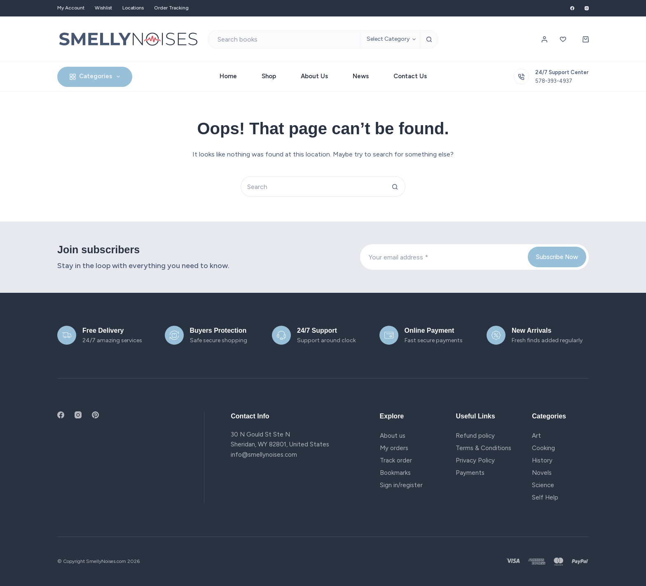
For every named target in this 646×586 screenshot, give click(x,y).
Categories (96, 77)
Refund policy (475, 435)
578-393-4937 (553, 81)
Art (536, 435)
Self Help (545, 497)
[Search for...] (284, 39)
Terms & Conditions (483, 448)
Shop (269, 76)
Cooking (543, 448)
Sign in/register (401, 485)
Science (543, 485)
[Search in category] (390, 39)
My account (70, 8)
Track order (396, 460)
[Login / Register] (544, 39)
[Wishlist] (563, 39)
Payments (470, 472)
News (361, 76)
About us (392, 435)
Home (228, 76)
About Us (314, 76)
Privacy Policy (475, 460)
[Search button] (429, 39)
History (542, 460)
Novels (542, 472)
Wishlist (103, 8)
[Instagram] (587, 8)
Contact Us (410, 76)
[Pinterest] (95, 414)
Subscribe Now (557, 257)
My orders (394, 448)
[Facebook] (572, 8)
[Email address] (443, 257)
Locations (133, 8)
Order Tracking (171, 8)
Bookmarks (395, 472)
